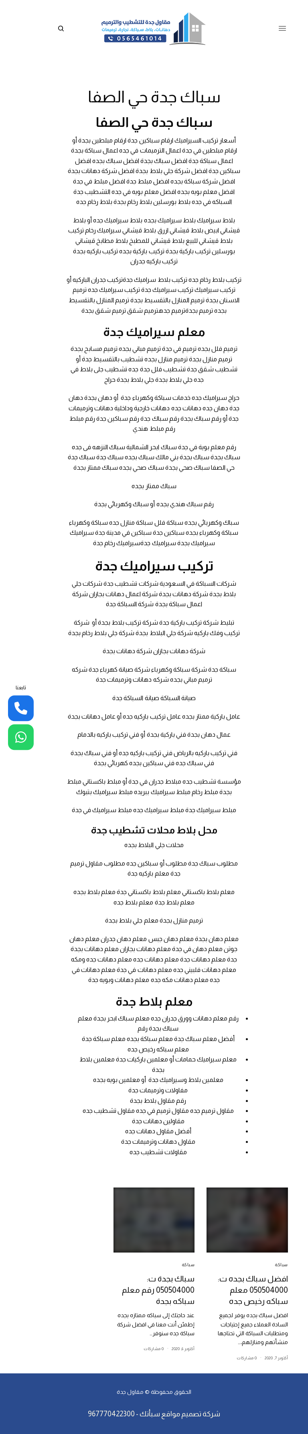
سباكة (281, 1264)
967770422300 (111, 1414)
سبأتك (150, 1414)
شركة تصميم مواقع (190, 1414)
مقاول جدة (130, 1392)
